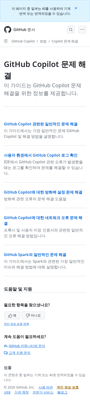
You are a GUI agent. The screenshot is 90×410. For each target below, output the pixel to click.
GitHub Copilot (23, 41)
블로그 (62, 392)
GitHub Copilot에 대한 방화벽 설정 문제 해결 (43, 192)
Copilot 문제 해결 (65, 41)
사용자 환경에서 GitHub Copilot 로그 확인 (41, 155)
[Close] (76, 7)
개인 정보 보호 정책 (16, 324)
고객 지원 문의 (17, 352)
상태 (7, 392)
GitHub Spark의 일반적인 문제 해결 (35, 254)
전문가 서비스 (43, 392)
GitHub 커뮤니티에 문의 (24, 345)
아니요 (33, 315)
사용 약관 (46, 387)
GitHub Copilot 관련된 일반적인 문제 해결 (41, 124)
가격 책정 (21, 392)
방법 (43, 41)
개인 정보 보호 (67, 387)
